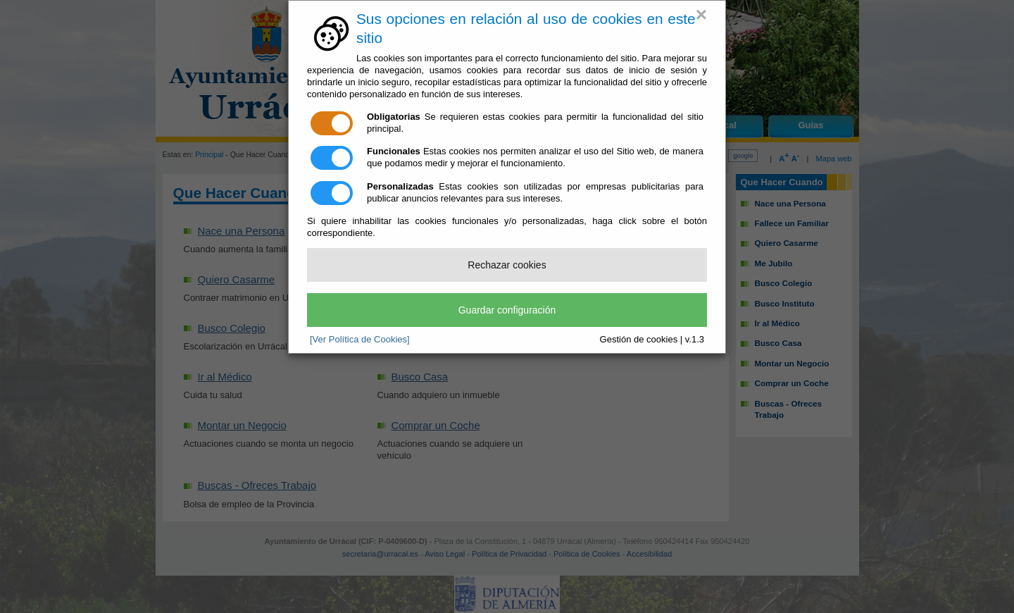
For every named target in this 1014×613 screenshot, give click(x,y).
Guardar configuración (507, 310)
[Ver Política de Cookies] (360, 339)
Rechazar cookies (507, 265)
